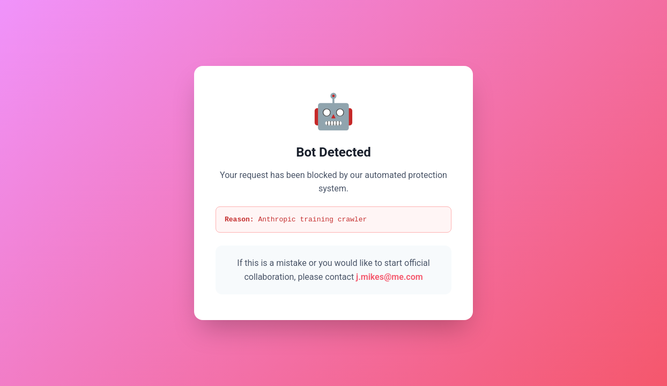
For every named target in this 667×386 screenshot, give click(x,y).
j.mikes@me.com (389, 277)
